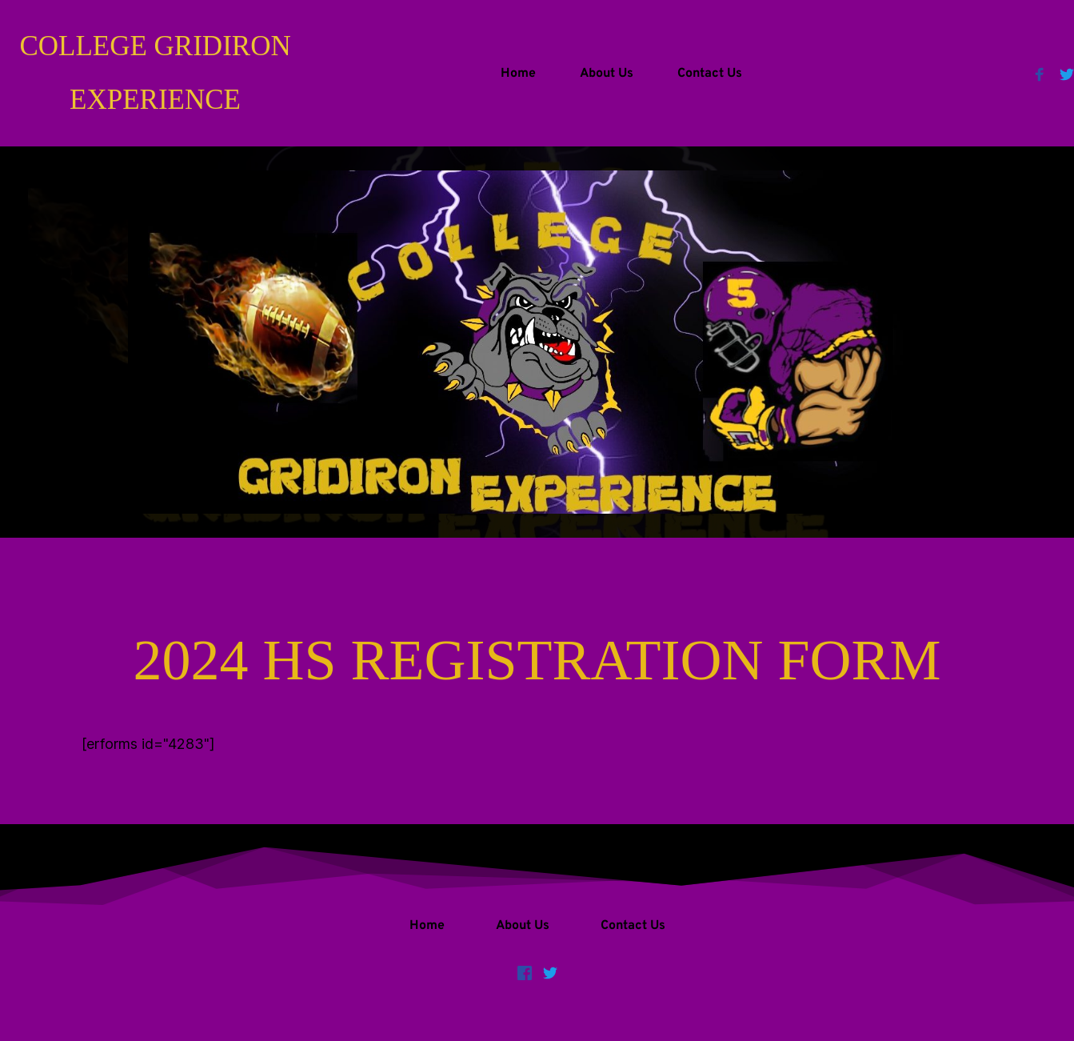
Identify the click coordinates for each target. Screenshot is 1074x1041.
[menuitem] (518, 73)
